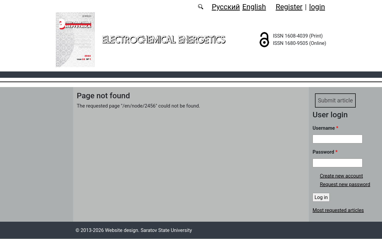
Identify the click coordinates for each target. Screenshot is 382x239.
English (254, 6)
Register (289, 6)
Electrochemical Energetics (163, 39)
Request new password (345, 185)
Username (325, 128)
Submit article (336, 100)
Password (325, 152)
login (317, 6)
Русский (226, 6)
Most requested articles (338, 210)
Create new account (341, 176)
